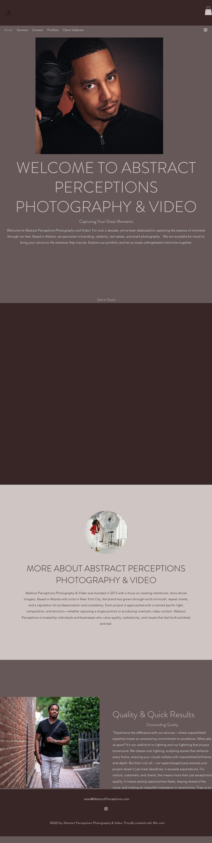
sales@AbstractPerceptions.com (106, 799)
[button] (208, 10)
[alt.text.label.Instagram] (205, 30)
